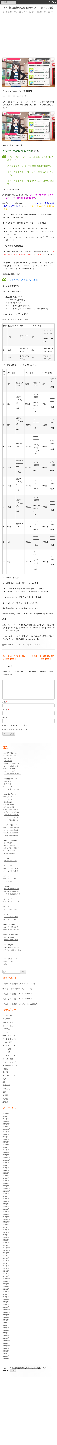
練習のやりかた (9, 758)
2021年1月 (5, 1276)
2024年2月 (5, 1181)
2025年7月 (5, 1137)
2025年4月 (5, 1145)
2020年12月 (6, 1279)
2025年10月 (6, 1129)
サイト (4, 717)
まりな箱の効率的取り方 (11, 889)
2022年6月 (5, 1232)
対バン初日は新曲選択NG (12, 891)
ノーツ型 (6, 1052)
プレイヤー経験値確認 (11, 927)
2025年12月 (6, 1124)
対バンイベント (8, 1075)
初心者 (5, 1072)
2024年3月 (5, 1178)
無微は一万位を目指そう (11, 848)
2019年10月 (6, 1315)
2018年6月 (5, 1356)
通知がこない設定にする (11, 763)
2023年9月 (5, 1194)
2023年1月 (5, 1214)
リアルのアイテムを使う (11, 815)
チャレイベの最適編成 (11, 830)
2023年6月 (5, 1201)
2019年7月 (5, 1322)
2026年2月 (5, 1119)
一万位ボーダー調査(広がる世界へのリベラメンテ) (18, 984)
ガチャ (5, 1032)
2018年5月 (5, 1359)
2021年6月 (5, 1263)
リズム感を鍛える (9, 799)
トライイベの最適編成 (11, 833)
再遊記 (5, 1068)
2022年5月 (5, 1235)
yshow (4, 96)
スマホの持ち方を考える (11, 789)
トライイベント (8, 1045)
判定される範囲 (9, 804)
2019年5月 (5, 1328)
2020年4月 (5, 1299)
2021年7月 (5, 1261)
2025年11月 (6, 1126)
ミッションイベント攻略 (11, 902)
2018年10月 (6, 1346)
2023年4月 (5, 1206)
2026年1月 (5, 1121)
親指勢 (5, 1098)
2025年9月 (5, 1132)
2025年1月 (5, 1152)
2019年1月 (5, 1338)
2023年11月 (6, 1188)
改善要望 (6, 1085)
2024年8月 (5, 1165)
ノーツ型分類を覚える (11, 810)
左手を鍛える (8, 786)
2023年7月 (5, 1199)
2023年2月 (5, 1212)
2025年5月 (5, 1142)
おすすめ (6, 1029)
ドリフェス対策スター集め (12, 950)
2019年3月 (5, 1333)
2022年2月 (5, 1243)
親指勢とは (7, 781)
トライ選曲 (7, 1049)
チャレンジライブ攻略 (11, 868)
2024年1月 (5, 1183)
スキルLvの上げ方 (9, 771)
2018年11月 (6, 1343)
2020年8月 (5, 1289)
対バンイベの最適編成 (11, 835)
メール (5, 710)
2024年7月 (5, 1168)
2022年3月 (5, 1240)
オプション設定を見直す (11, 812)
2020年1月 (5, 1307)
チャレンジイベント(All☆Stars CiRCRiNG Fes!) (17, 999)
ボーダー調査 (7, 1059)
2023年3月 (5, 1209)
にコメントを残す (21, 96)
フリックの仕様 (9, 807)
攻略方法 (6, 1088)
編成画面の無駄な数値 (11, 940)
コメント (5, 678)
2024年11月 (6, 1157)
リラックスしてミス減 (11, 817)
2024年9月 (5, 1163)
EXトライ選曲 (8, 881)
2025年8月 (5, 1134)
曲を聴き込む (8, 802)
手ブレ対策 (7, 784)
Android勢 (7, 1015)
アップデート (7, 1019)
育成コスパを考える (10, 769)
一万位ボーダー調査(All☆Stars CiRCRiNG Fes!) (17, 994)
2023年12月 (6, 1186)
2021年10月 (6, 1253)
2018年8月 (5, 1351)
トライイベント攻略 (10, 879)
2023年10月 (6, 1191)
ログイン (13, 1370)
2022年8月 (5, 1227)
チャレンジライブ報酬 (11, 871)
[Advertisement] (20, 35)
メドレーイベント (9, 1065)
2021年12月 (6, 1248)
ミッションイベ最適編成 (11, 827)
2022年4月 (5, 1237)
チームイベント (8, 1035)
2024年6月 (5, 1170)
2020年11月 (6, 1281)
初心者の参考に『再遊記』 (12, 774)
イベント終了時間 (9, 853)
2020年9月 (5, 1286)
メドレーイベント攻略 (11, 917)
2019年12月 (6, 1310)
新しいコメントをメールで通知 (15, 725)
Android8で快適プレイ (11, 820)
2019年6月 (5, 1325)
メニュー (54, 2)
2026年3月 (5, 1116)
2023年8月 (5, 1196)
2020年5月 (5, 1297)
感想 (4, 1082)
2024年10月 (6, 1160)
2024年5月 (5, 1173)
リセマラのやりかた (10, 756)
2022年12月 (6, 1217)
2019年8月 (5, 1320)
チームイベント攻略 (10, 909)
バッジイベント (8, 1055)
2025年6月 (5, 1139)
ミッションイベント (36, 645)
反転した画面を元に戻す (11, 930)
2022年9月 (5, 1224)
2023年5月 (5, 1204)
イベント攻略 (25, 645)
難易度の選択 (8, 761)
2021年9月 (5, 1255)
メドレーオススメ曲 (10, 919)
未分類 (5, 1095)
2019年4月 (5, 1330)
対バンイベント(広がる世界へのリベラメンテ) (17, 989)
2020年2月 (5, 1304)
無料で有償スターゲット (11, 947)
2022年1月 (5, 1245)
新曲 (4, 1092)
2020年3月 (5, 1302)
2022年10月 (6, 1222)
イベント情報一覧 (9, 845)
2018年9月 (5, 1348)
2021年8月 (5, 1258)
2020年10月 (6, 1284)
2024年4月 (5, 1176)
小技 (4, 1078)
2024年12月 (6, 1155)
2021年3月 (5, 1271)
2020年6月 (5, 1294)
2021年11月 (6, 1250)
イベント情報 (7, 1022)
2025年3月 (5, 1147)
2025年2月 (5, 1150)
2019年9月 (5, 1317)
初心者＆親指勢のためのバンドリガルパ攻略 (29, 7)
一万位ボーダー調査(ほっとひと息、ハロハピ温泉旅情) (20, 1004)
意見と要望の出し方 (10, 937)
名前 (4, 702)
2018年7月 (5, 1353)
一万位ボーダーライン (11, 851)
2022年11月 (6, 1219)
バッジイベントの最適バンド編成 (22, 280)
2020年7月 (5, 1292)
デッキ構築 (7, 1042)
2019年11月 (6, 1312)
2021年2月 (5, 1274)
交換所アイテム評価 (10, 861)
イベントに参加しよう (11, 766)
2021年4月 (5, 1268)
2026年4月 (5, 1114)
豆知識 (5, 1102)
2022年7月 (5, 1230)
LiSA (5, 964)
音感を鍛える (8, 797)
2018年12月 (6, 1341)
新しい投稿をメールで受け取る (15, 729)
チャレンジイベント (10, 1039)
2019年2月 (5, 1335)
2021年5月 (5, 1266)
